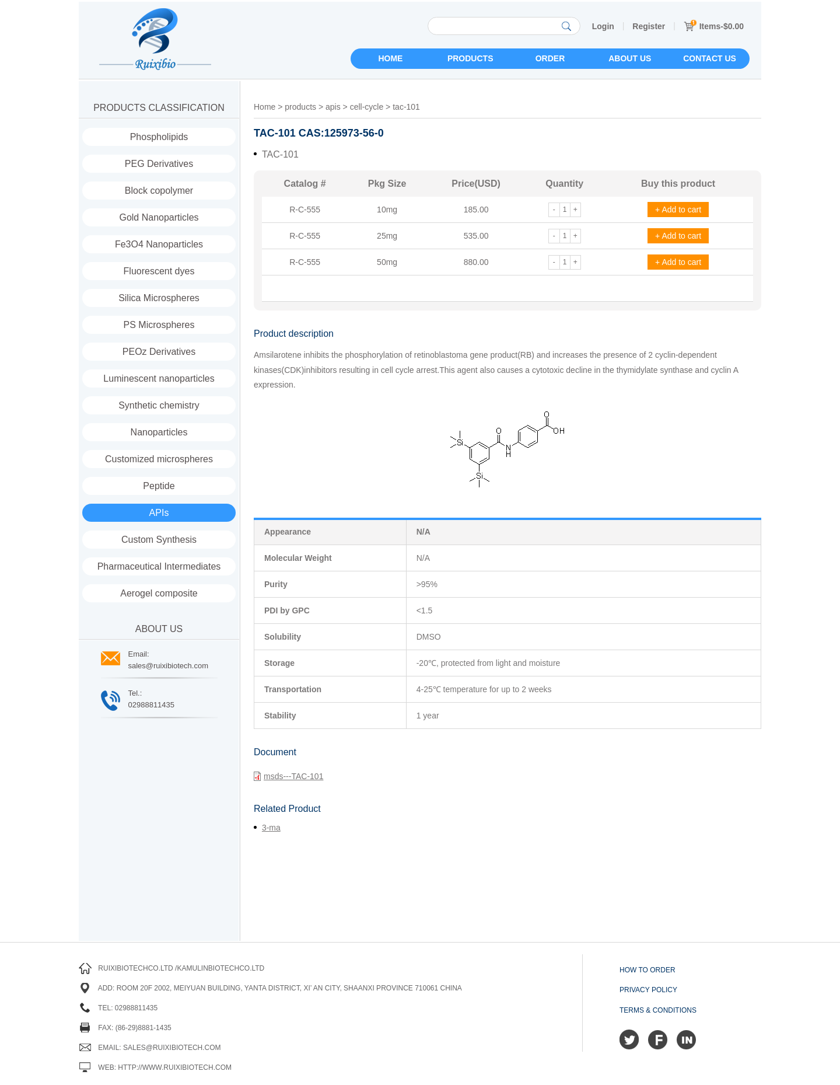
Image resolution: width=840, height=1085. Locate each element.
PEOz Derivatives (159, 352)
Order (550, 58)
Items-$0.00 (714, 26)
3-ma (271, 827)
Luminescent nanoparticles (158, 378)
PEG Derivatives (159, 164)
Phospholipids (159, 137)
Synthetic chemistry (159, 405)
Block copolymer (159, 191)
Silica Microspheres (159, 298)
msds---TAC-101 (288, 776)
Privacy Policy (648, 990)
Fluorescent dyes (159, 271)
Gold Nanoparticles (158, 217)
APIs (159, 513)
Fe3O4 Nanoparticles (159, 244)
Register (648, 26)
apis (333, 106)
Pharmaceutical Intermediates (159, 566)
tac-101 (406, 106)
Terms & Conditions (658, 1010)
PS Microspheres (159, 325)
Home (390, 58)
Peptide (158, 486)
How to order (648, 970)
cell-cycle (367, 106)
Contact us (709, 58)
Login (603, 26)
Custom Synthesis (159, 540)
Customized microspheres (159, 459)
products (300, 106)
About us (629, 58)
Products (470, 58)
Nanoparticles (159, 432)
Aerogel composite (159, 593)
